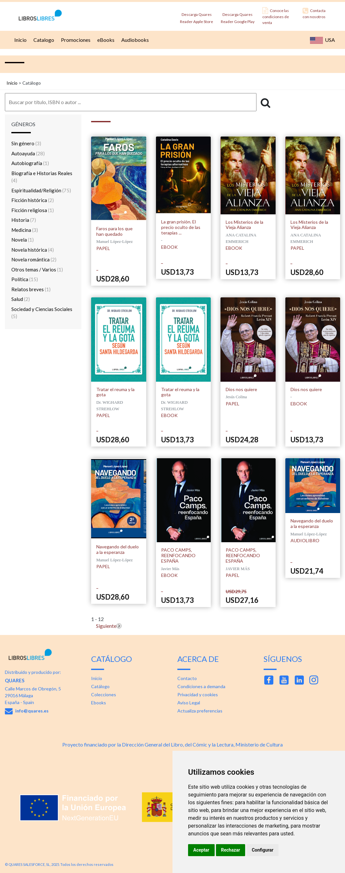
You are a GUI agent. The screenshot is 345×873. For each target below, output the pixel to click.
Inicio (20, 40)
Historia (23, 220)
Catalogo (43, 40)
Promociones (74, 40)
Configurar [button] (262, 850)
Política (24, 279)
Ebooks (98, 702)
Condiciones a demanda (201, 686)
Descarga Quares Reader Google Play (238, 16)
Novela (22, 240)
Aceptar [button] (201, 850)
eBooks (105, 40)
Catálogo (100, 686)
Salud (20, 299)
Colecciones (103, 694)
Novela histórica (32, 250)
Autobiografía (30, 163)
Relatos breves (31, 289)
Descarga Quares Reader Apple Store (196, 16)
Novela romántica (33, 259)
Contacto (187, 678)
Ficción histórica (32, 200)
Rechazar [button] (230, 850)
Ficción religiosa (32, 210)
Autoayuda (28, 153)
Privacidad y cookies (197, 694)
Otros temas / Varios (37, 269)
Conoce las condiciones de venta (275, 16)
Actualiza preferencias (199, 710)
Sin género (26, 143)
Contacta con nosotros (314, 13)
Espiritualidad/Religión (41, 190)
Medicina (24, 230)
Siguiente (106, 626)
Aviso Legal (188, 702)
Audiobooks (134, 40)
